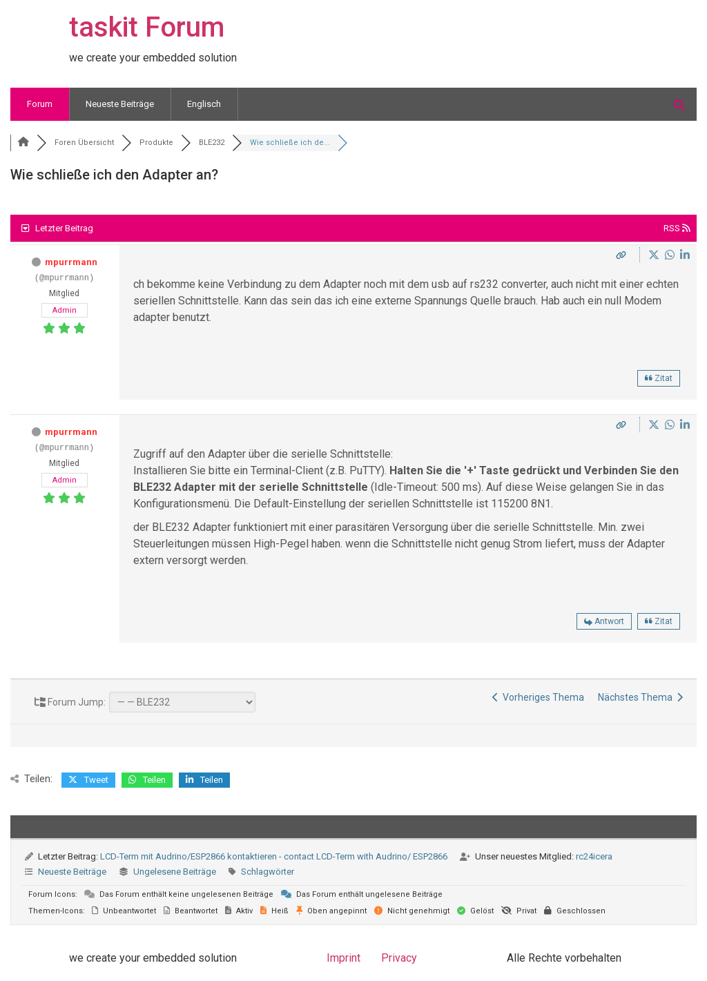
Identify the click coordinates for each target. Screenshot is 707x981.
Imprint (343, 957)
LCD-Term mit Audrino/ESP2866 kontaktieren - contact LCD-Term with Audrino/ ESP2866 (273, 856)
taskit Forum (146, 27)
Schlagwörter (267, 871)
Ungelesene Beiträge (174, 871)
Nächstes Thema (640, 697)
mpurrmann (71, 262)
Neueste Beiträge (120, 104)
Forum (39, 104)
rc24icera (594, 856)
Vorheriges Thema (538, 697)
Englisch (204, 104)
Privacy (399, 957)
